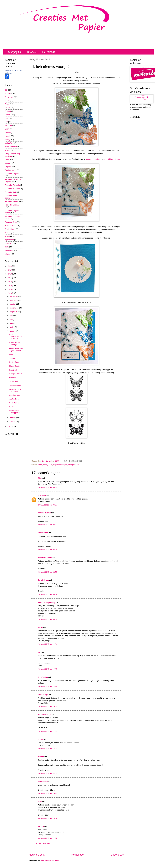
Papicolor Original (60, 465)
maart (12, 331)
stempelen (9, 250)
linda (7, 247)
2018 (10, 274)
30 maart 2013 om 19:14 (47, 818)
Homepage (77, 854)
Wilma (7, 236)
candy (45, 465)
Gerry (7, 129)
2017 (10, 278)
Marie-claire (43, 782)
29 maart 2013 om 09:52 (47, 619)
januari (13, 421)
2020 (10, 266)
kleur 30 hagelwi (92, 159)
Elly (6, 122)
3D (6, 90)
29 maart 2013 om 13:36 (47, 686)
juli (11, 316)
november (14, 300)
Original (8, 166)
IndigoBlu (8, 143)
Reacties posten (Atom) (50, 860)
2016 (10, 281)
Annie (40, 465)
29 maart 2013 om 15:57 (47, 706)
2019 (10, 270)
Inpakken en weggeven (14, 412)
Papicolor (8, 70)
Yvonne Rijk (43, 694)
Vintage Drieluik (15, 374)
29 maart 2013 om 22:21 (47, 773)
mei (11, 323)
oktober (13, 304)
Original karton (11, 170)
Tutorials (32, 51)
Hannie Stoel (43, 533)
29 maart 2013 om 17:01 (47, 731)
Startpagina (14, 51)
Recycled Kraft (11, 222)
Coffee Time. (14, 399)
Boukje (41, 739)
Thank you (13, 381)
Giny (40, 801)
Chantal (8, 115)
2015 (10, 285)
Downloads (48, 51)
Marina (7, 163)
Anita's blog (43, 677)
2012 (10, 426)
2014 (10, 289)
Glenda (8, 132)
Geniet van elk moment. (15, 390)
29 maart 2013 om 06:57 (47, 505)
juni (11, 319)
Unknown (42, 495)
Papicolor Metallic (12, 201)
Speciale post (14, 395)
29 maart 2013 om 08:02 (47, 525)
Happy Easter (14, 366)
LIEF (11, 354)
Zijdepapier (9, 240)
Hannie (8, 136)
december (14, 296)
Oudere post (117, 854)
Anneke (8, 93)
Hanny (7, 140)
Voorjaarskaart (15, 385)
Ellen (40, 478)
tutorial (7, 254)
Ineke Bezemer (11, 147)
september (14, 308)
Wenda (8, 233)
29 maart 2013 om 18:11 (47, 749)
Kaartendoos (14, 370)
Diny (50, 465)
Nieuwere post (36, 854)
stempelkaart (73, 465)
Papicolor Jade (11, 192)
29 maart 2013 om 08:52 (47, 572)
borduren (8, 243)
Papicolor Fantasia (12, 185)
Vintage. (12, 358)
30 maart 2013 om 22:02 (47, 838)
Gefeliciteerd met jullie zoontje (16, 349)
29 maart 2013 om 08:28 (47, 550)
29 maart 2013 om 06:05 (47, 487)
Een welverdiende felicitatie (15, 336)
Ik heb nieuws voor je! (14, 343)
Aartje (40, 627)
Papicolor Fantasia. (12, 189)
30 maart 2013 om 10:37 (47, 793)
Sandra (41, 826)
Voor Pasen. (14, 403)
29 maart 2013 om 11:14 (47, 644)
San (39, 652)
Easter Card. (14, 362)
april (12, 327)
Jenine (7, 150)
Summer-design (44, 714)
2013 (10, 293)
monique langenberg (46, 602)
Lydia (7, 159)
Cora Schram (43, 580)
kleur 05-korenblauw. (111, 159)
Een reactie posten (42, 843)
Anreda (41, 757)
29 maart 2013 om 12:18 (47, 669)
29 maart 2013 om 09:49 (47, 594)
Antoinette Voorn (45, 558)
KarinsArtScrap (44, 513)
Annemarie (9, 97)
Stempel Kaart (10, 225)
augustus (14, 312)
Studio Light (9, 229)
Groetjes (12, 378)
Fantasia (8, 125)
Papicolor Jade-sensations (11, 197)
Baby (11, 407)
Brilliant (8, 111)
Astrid (7, 104)
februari (13, 418)
